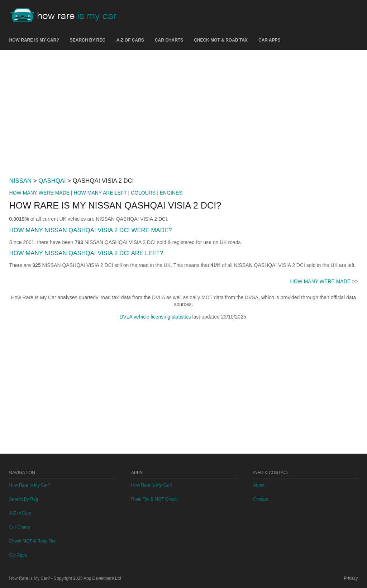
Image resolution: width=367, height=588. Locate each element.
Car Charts (169, 40)
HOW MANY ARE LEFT (100, 193)
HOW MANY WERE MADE (39, 193)
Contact (260, 499)
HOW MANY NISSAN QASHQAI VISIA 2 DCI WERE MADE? (90, 230)
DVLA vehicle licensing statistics (155, 317)
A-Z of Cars (130, 40)
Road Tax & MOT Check (154, 499)
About (258, 485)
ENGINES (171, 193)
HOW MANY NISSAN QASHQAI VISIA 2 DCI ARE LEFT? (86, 253)
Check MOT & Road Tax (221, 40)
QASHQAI (52, 180)
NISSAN (20, 180)
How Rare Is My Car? (34, 40)
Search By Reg (88, 40)
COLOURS (143, 193)
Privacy (351, 578)
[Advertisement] (183, 111)
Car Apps (269, 40)
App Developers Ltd (102, 578)
